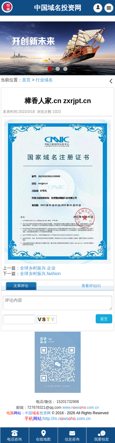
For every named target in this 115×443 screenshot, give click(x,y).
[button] (97, 8)
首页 (26, 79)
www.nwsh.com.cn (81, 407)
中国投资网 (38, 413)
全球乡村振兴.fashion (40, 273)
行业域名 (44, 79)
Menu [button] (108, 8)
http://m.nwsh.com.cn (67, 418)
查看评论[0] (91, 286)
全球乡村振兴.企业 (38, 268)
